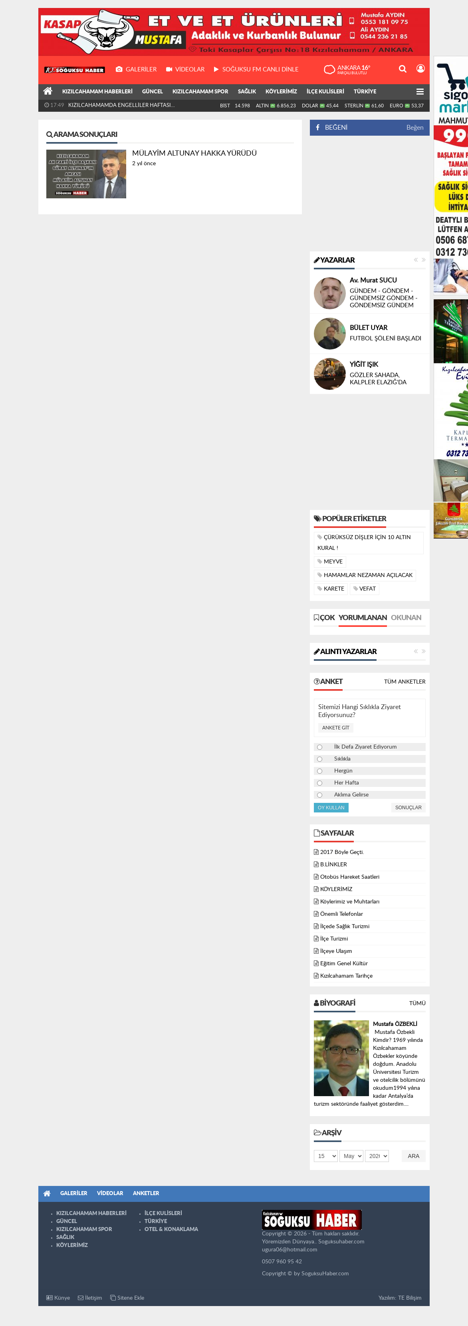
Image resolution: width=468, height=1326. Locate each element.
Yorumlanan (363, 618)
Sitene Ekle (127, 1298)
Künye (58, 1298)
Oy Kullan (331, 807)
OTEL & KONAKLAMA (171, 1229)
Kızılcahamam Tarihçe (346, 976)
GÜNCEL (152, 92)
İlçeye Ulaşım (336, 951)
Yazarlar (334, 260)
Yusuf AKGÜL (369, 321)
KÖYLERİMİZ (281, 92)
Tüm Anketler (405, 682)
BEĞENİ (334, 127)
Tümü (417, 1003)
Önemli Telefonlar (341, 914)
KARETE (330, 589)
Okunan (406, 618)
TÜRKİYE (365, 92)
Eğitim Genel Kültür (344, 963)
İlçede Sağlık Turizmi (344, 926)
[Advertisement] (370, 193)
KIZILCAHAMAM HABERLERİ (97, 92)
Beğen (415, 127)
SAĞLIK (247, 92)
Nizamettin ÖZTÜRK (379, 365)
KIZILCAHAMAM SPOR (200, 92)
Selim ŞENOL (368, 288)
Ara (414, 1156)
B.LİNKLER (333, 865)
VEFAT (364, 589)
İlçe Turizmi (334, 939)
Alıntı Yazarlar (345, 652)
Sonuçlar (408, 807)
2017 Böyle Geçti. (342, 852)
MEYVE (330, 562)
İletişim (90, 1298)
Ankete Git (335, 727)
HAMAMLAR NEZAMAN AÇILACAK (364, 575)
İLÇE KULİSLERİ (325, 92)
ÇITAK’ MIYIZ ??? (372, 298)
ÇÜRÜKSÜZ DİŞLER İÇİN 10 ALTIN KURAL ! (364, 542)
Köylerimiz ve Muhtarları (349, 902)
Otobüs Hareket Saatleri (349, 877)
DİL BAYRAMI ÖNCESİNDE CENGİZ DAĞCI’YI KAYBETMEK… (386, 338)
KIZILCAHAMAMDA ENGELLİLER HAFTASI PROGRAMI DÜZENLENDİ (119, 107)
